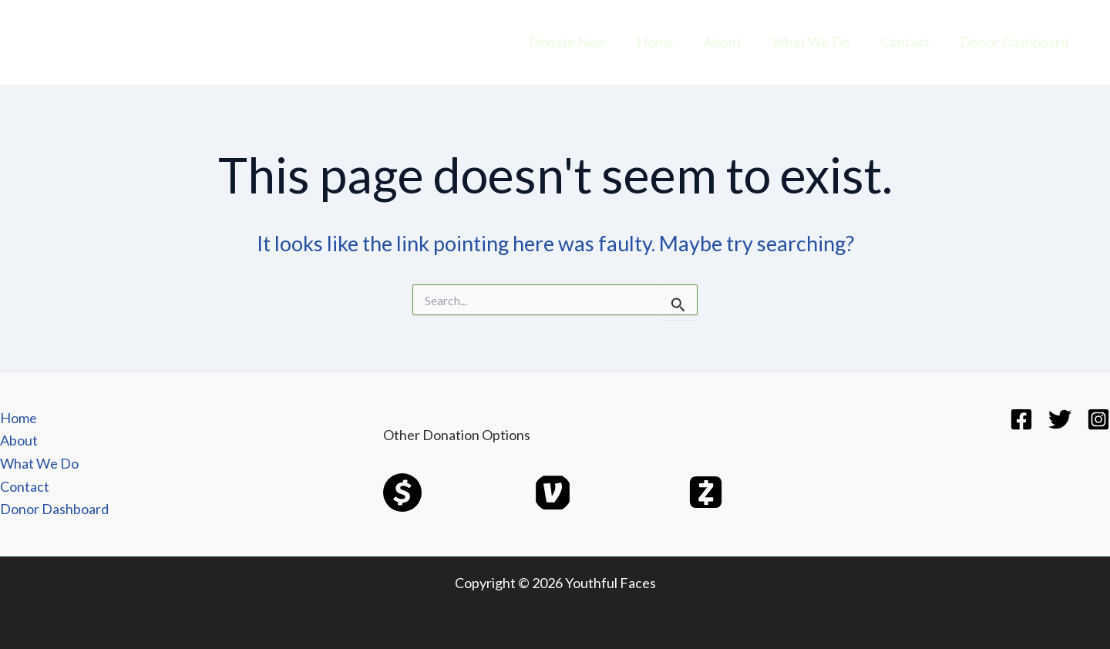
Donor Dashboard (1014, 41)
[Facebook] (1021, 419)
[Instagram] (1098, 419)
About (730, 41)
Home (665, 41)
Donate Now (580, 41)
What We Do (816, 41)
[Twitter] (1059, 419)
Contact (908, 41)
